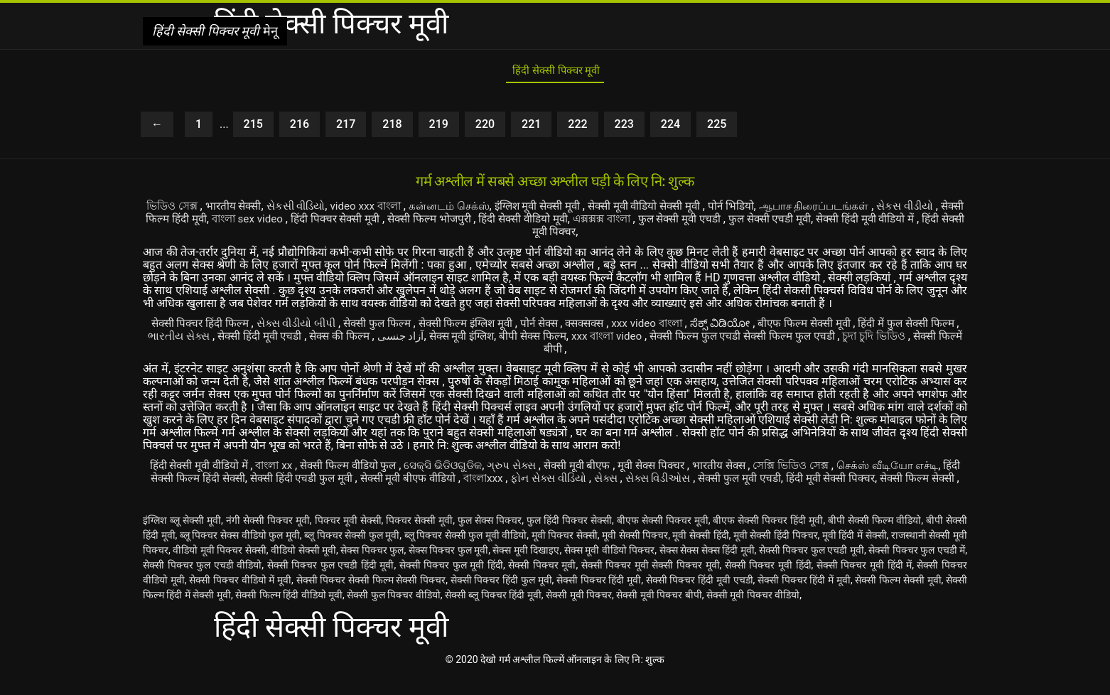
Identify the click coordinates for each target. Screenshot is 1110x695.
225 (716, 129)
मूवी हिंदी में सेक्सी (854, 552)
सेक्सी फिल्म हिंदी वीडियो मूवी (289, 612)
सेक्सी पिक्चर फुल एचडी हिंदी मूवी (330, 582)
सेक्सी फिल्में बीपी (584, 353)
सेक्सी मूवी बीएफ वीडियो (483, 482)
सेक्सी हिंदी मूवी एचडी (329, 340)
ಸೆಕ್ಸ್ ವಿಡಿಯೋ (765, 327)
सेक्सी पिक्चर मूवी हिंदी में (864, 582)
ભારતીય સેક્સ (242, 340)
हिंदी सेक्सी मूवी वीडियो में (202, 469)
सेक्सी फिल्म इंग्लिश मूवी (491, 327)
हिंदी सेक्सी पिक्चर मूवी (554, 73)
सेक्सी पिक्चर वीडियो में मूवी (240, 597)
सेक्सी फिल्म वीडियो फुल (363, 469)
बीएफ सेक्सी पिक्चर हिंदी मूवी (768, 537)
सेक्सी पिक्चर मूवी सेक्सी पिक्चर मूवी (650, 582)
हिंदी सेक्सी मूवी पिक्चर (597, 236)
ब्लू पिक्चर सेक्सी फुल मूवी (351, 552)
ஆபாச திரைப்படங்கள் (867, 210)
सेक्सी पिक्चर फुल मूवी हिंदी (451, 582)
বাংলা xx (284, 469)
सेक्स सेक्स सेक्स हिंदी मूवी (707, 567)
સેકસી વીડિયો (311, 210)
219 (438, 129)
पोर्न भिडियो (779, 210)
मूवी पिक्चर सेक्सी (565, 552)
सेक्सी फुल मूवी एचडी (839, 482)
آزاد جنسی (476, 340)
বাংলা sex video (327, 223)
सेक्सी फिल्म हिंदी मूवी (236, 223)
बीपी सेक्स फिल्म (618, 340)
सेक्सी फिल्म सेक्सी (570, 495)
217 (345, 129)
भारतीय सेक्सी (244, 210)
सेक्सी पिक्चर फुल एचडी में (916, 567)
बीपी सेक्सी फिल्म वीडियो (874, 537)
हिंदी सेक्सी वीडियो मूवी (621, 223)
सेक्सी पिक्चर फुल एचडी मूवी (811, 567)
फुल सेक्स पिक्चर (490, 537)
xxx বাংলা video (698, 340)
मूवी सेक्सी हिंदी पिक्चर (775, 552)
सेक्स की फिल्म (414, 340)
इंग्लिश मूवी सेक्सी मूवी (572, 210)
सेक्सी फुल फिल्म (397, 327)
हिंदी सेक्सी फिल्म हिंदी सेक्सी (246, 482)
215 (253, 129)
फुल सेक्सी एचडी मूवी (886, 223)
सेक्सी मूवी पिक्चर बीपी (658, 612)
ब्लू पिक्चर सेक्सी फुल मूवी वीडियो (465, 552)
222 (577, 129)
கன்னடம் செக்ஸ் (476, 210)
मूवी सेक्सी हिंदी (700, 552)
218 (392, 129)
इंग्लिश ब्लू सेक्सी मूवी (182, 537)
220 (485, 129)
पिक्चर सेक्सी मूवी (419, 537)
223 (624, 129)
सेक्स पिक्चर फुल (372, 567)
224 (670, 129)
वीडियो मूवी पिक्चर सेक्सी (219, 567)
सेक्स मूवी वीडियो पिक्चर (609, 567)
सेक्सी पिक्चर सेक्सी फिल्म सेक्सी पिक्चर (371, 597)
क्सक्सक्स (619, 327)
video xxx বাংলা (389, 210)
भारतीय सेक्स (756, 469)
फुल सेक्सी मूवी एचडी (791, 223)
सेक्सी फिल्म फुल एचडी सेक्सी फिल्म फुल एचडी (842, 340)
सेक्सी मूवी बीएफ (605, 469)
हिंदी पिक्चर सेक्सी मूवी (421, 223)
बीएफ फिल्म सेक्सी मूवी (853, 327)
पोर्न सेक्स (570, 327)
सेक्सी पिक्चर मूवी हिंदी (768, 582)
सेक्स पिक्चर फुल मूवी (449, 567)
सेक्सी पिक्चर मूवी (542, 582)
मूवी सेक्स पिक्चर (684, 469)
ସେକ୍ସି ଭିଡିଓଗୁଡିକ (461, 469)
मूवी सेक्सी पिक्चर (635, 552)
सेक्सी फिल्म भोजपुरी (521, 223)
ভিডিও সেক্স (180, 210)
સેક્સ (695, 482)
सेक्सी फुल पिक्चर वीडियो (393, 612)
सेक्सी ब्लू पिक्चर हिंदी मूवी (493, 612)
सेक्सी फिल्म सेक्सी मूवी (898, 597)
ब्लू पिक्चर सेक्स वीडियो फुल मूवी (240, 552)
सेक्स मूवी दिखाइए (525, 567)
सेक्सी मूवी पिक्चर (579, 612)
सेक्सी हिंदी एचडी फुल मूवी (369, 482)
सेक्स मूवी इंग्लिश (542, 340)
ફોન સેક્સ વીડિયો (634, 482)
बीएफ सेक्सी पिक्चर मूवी (662, 537)
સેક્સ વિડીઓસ (753, 482)
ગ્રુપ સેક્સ (535, 469)
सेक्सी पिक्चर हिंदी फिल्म (206, 327)
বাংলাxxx (563, 482)
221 (531, 129)
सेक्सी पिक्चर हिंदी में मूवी (804, 597)
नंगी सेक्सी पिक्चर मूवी (268, 537)
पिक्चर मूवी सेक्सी (348, 537)
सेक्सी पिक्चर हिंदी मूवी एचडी (699, 597)
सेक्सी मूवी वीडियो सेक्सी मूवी (688, 210)
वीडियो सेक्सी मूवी (303, 567)
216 (299, 129)
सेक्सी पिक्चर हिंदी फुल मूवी (501, 597)
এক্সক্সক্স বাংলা (707, 223)
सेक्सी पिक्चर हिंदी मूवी (598, 597)
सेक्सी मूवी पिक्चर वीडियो (752, 612)
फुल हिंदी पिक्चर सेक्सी (569, 537)
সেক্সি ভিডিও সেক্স (834, 469)
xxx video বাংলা (687, 327)
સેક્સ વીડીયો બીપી (310, 327)
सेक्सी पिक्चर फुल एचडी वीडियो (202, 582)
